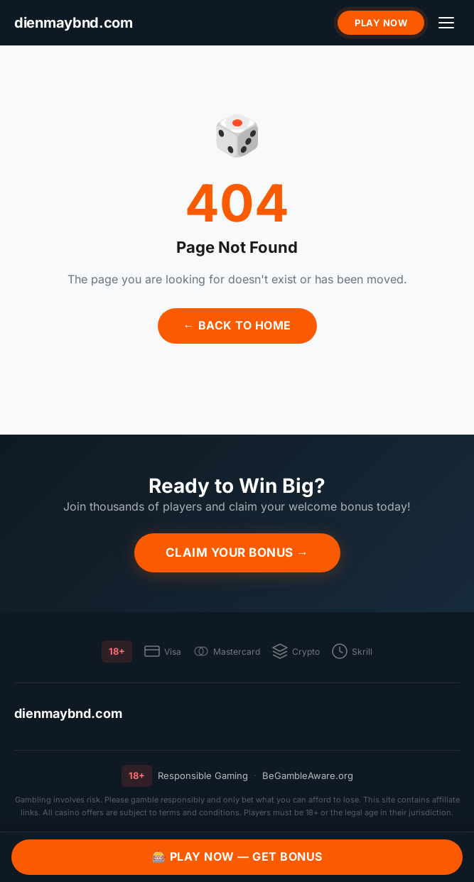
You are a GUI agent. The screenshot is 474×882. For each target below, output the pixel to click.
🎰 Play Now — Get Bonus (237, 856)
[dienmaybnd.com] (73, 23)
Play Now (381, 22)
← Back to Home (237, 325)
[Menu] (446, 22)
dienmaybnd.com (68, 713)
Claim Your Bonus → (237, 552)
